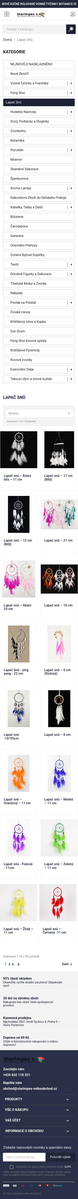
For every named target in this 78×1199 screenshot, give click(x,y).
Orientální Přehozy (23, 245)
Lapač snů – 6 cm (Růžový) (57, 672)
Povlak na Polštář (23, 303)
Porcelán (17, 150)
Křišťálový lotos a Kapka (28, 322)
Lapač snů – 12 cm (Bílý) (18, 542)
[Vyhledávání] (39, 29)
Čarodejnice (19, 226)
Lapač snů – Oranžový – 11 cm (17, 801)
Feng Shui (17, 93)
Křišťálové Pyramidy (25, 350)
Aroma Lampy (20, 188)
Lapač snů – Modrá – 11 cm (58, 801)
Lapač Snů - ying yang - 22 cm (16, 672)
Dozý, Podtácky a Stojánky (29, 121)
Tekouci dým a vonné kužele (31, 379)
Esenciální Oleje (22, 369)
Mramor (16, 160)
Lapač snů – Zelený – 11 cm (58, 866)
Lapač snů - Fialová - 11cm (18, 866)
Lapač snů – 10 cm (58, 605)
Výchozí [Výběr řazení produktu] (39, 413)
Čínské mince (20, 312)
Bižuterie (16, 217)
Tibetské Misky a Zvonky (28, 283)
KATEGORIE (14, 51)
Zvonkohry (18, 131)
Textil (14, 264)
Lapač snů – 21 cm (58, 540)
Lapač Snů (13, 102)
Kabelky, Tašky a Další (26, 207)
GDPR (67, 1166)
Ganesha (17, 236)
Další (68, 964)
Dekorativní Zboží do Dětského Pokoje (38, 198)
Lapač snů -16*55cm (11, 736)
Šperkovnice (19, 179)
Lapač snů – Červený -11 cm (54, 931)
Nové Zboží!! (19, 74)
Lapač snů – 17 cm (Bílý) (58, 477)
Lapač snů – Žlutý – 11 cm (18, 931)
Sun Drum (17, 331)
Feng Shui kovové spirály (28, 341)
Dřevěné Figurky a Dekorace (30, 274)
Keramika (17, 140)
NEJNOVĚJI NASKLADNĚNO (31, 64)
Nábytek (16, 293)
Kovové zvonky (21, 360)
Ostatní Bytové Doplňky (27, 255)
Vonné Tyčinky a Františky (29, 83)
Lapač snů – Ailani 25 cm (17, 607)
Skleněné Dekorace (24, 169)
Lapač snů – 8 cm (57, 735)
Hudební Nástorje (23, 112)
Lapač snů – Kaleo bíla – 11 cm (17, 477)
